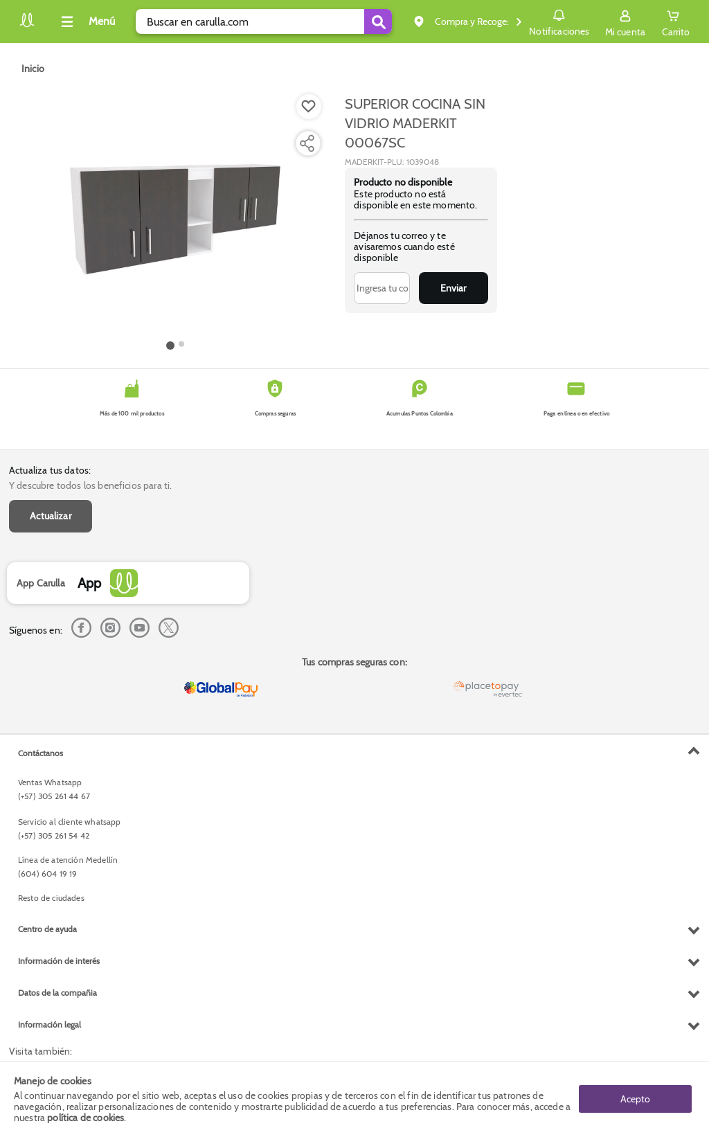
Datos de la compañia (57, 992)
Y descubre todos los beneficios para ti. (90, 485)
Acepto (635, 1099)
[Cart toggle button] (676, 21)
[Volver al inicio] (27, 25)
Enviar (453, 288)
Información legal (49, 1024)
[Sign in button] (625, 21)
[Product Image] (175, 215)
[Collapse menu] (86, 21)
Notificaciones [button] (559, 21)
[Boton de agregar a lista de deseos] (308, 106)
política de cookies (85, 1117)
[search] (264, 21)
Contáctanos (40, 753)
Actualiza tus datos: (50, 470)
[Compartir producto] (307, 143)
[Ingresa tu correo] (382, 288)
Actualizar (50, 516)
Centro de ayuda (47, 929)
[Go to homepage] (32, 68)
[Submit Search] (378, 21)
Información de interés (59, 961)
